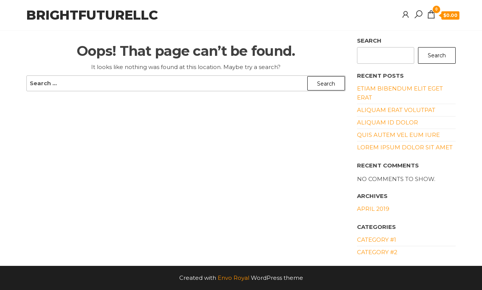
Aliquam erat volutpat (396, 110)
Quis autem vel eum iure (398, 134)
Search (369, 40)
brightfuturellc (92, 15)
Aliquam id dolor (387, 122)
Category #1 (376, 239)
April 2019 (373, 208)
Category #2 (377, 252)
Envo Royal (233, 277)
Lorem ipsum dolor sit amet (405, 147)
